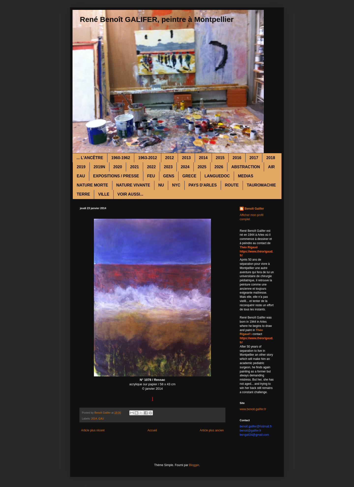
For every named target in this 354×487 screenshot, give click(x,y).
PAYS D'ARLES (203, 185)
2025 (202, 167)
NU (161, 185)
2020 (117, 167)
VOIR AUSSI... (130, 194)
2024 (185, 167)
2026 (218, 167)
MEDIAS (245, 176)
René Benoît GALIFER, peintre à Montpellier (157, 19)
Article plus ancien (212, 430)
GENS (168, 176)
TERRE (83, 194)
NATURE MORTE (92, 185)
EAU (81, 176)
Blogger (194, 465)
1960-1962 (120, 158)
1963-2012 (147, 158)
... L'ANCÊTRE (89, 158)
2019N (99, 167)
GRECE (189, 176)
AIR (271, 167)
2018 (270, 158)
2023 (168, 167)
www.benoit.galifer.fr (253, 409)
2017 (254, 158)
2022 (151, 167)
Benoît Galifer (254, 208)
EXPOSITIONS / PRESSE (116, 176)
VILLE (103, 194)
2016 (237, 158)
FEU (151, 176)
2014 (203, 158)
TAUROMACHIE (261, 185)
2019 (81, 167)
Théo (259, 330)
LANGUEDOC (217, 176)
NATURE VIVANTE (133, 185)
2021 (134, 167)
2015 (220, 158)
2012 (169, 158)
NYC (176, 185)
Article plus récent (92, 430)
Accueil (152, 430)
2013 (186, 158)
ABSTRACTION (245, 167)
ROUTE (232, 185)
